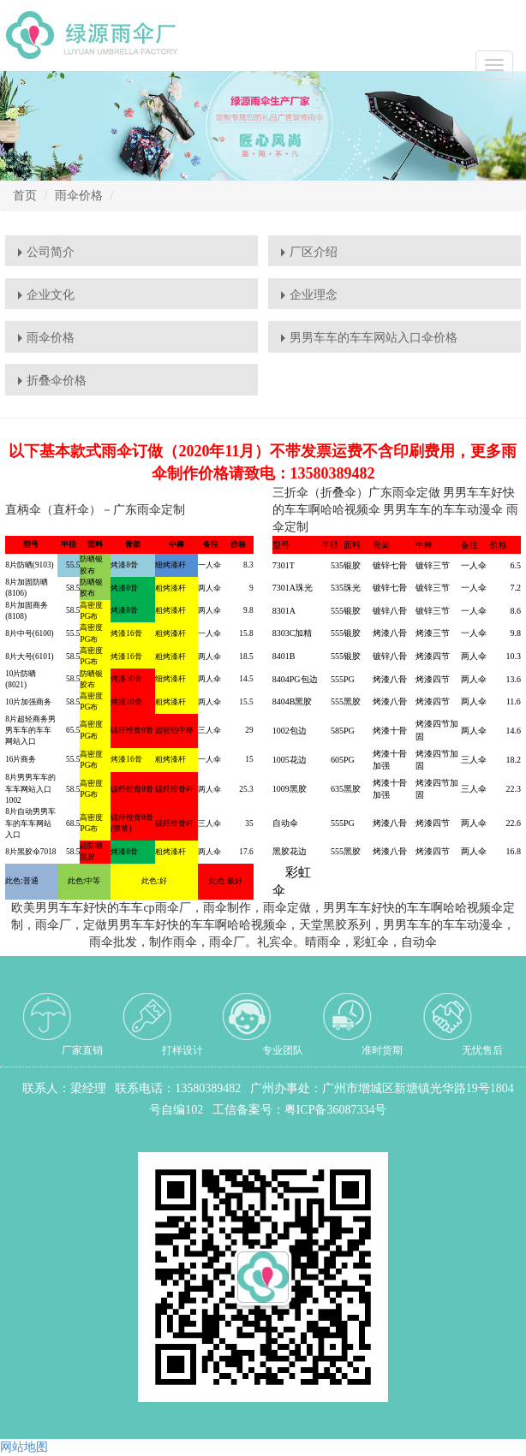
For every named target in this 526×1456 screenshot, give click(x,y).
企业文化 (51, 294)
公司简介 (51, 252)
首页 (25, 195)
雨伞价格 (79, 195)
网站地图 (24, 1447)
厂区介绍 (314, 252)
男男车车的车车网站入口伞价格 (373, 337)
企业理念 (314, 294)
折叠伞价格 (57, 380)
